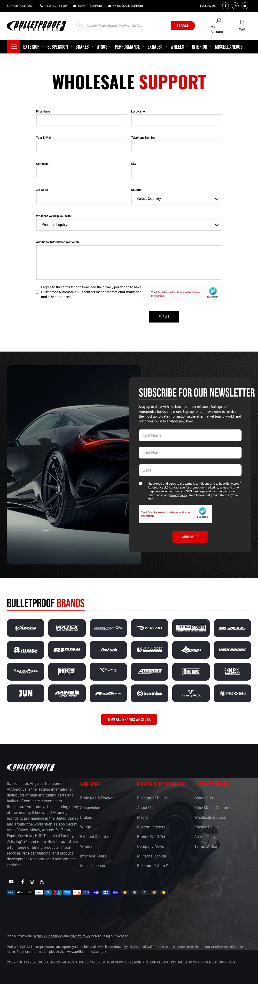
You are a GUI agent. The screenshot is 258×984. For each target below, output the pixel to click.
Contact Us (203, 798)
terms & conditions (197, 483)
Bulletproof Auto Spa (155, 866)
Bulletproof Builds (152, 798)
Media (142, 817)
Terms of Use (205, 846)
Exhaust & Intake (94, 836)
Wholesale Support (210, 817)
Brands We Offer (151, 836)
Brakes (86, 817)
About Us (145, 807)
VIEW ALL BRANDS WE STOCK (129, 719)
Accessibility (205, 836)
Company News (150, 846)
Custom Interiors (151, 827)
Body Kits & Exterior (97, 798)
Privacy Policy (206, 827)
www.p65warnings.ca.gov (86, 952)
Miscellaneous (92, 866)
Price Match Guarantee (213, 807)
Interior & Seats (93, 856)
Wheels (86, 846)
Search (182, 26)
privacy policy (178, 495)
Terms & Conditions (48, 936)
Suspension (90, 807)
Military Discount (151, 856)
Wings (85, 827)
